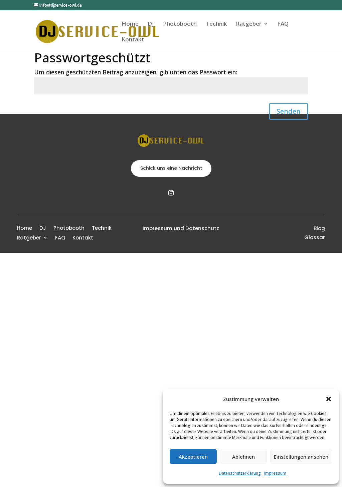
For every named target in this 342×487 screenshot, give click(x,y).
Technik (216, 24)
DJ (151, 24)
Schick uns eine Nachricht (171, 168)
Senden (289, 111)
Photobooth (180, 24)
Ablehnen (243, 456)
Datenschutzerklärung (240, 473)
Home (130, 24)
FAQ (283, 24)
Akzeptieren (193, 456)
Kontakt (133, 40)
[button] (328, 399)
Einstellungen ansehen (301, 456)
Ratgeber (249, 24)
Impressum (275, 473)
